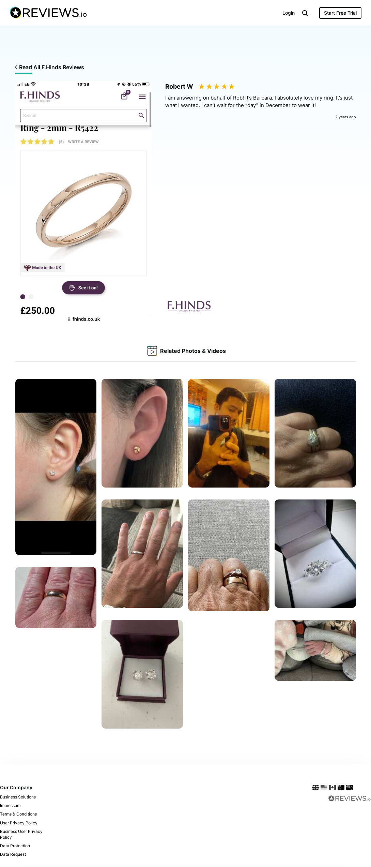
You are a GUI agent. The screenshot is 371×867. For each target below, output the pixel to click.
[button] (304, 14)
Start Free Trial (339, 13)
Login (288, 13)
